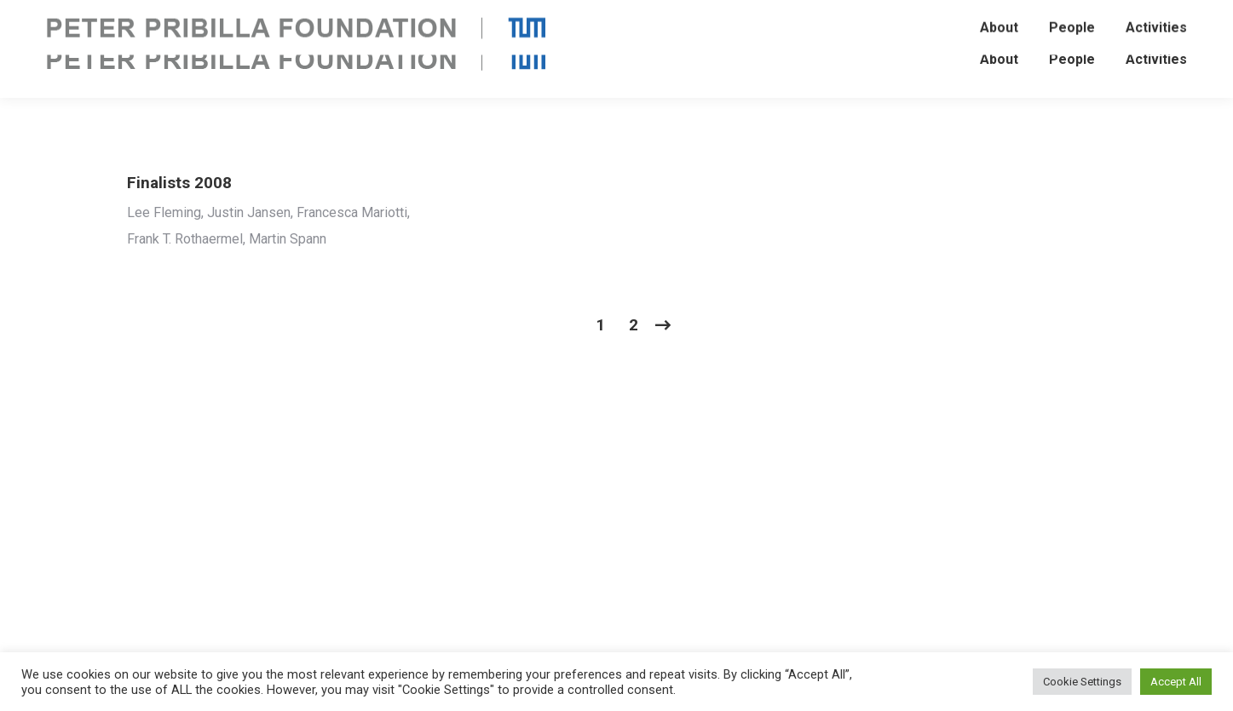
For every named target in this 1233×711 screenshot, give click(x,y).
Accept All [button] (1175, 681)
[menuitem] (999, 60)
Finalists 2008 (179, 182)
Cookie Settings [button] (1082, 681)
